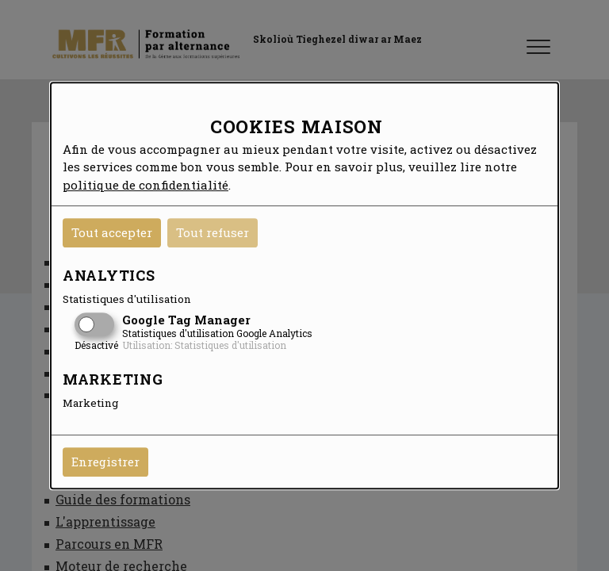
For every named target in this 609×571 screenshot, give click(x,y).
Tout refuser (212, 232)
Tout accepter (111, 232)
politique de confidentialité (145, 185)
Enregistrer (105, 461)
